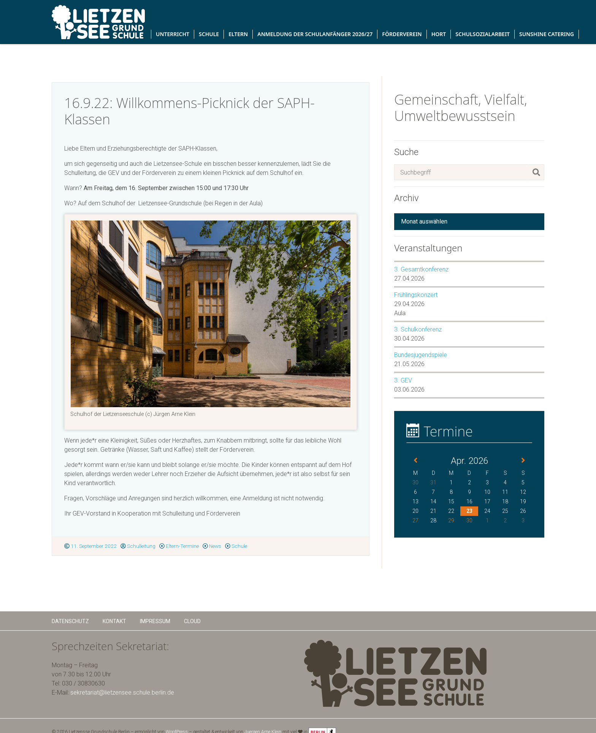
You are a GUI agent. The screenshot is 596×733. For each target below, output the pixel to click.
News (212, 546)
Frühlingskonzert (415, 294)
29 (451, 520)
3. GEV (403, 380)
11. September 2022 (90, 546)
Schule (209, 34)
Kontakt (114, 621)
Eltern (238, 34)
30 (469, 520)
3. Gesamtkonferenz (421, 269)
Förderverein (402, 34)
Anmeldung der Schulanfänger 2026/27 (314, 34)
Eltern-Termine (179, 546)
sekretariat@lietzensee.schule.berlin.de (122, 692)
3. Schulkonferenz (418, 329)
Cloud (192, 621)
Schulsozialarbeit (482, 34)
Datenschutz (70, 621)
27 (415, 520)
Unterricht (172, 34)
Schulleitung (137, 546)
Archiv (406, 198)
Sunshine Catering (546, 34)
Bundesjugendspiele (420, 355)
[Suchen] (536, 172)
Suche (406, 152)
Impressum (155, 621)
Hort (438, 34)
